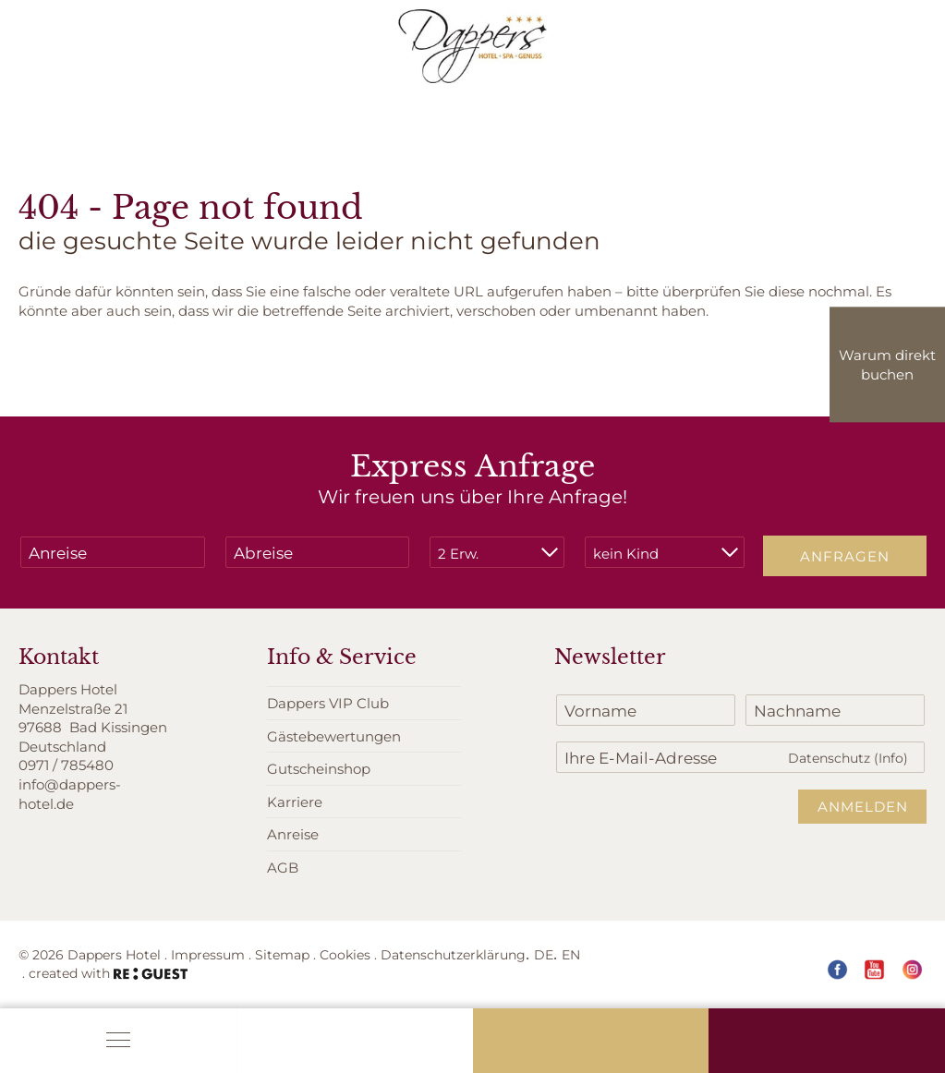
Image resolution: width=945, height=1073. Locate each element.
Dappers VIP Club (328, 702)
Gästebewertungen (334, 736)
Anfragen (845, 556)
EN (571, 954)
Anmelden (863, 806)
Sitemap (282, 954)
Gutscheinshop (318, 768)
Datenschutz (848, 757)
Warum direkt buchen (887, 364)
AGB (282, 867)
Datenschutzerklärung (453, 954)
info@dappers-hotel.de (69, 794)
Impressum (208, 954)
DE (543, 954)
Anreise (293, 834)
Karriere (294, 801)
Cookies (345, 954)
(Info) (891, 757)
